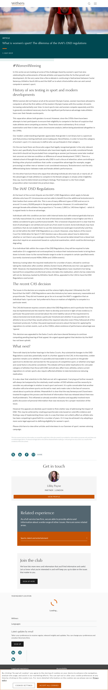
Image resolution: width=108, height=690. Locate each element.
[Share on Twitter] (13, 454)
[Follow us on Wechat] (13, 659)
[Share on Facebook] (27, 454)
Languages (15, 624)
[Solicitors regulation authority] (41, 656)
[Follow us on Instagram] (20, 652)
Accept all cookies (49, 685)
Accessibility (61, 668)
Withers (14, 618)
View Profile (54, 497)
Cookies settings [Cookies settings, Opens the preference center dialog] (23, 685)
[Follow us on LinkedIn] (13, 652)
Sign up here (29, 581)
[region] (54, 679)
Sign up (17, 644)
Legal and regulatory (20, 668)
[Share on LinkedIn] (20, 454)
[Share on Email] (33, 454)
